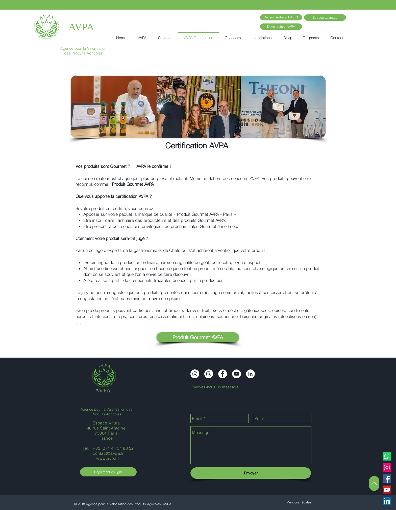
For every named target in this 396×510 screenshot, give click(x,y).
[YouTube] (387, 490)
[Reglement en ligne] (108, 471)
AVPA (81, 27)
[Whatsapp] (387, 456)
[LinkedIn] (387, 501)
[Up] (374, 483)
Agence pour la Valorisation (83, 48)
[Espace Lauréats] (325, 17)
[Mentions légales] (299, 502)
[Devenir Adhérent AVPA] (281, 17)
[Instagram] (387, 467)
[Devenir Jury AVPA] (281, 26)
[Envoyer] (250, 473)
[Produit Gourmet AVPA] (198, 337)
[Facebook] (387, 478)
